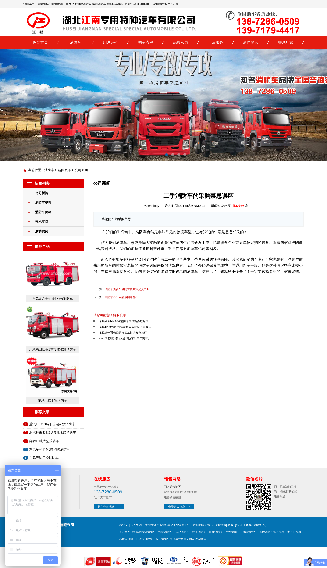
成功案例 (41, 231)
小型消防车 (233, 532)
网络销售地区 (172, 486)
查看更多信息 (179, 506)
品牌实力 (180, 42)
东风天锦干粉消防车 (52, 400)
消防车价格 (43, 212)
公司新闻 (81, 170)
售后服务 (215, 42)
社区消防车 (216, 532)
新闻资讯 (250, 42)
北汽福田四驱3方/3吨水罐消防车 (52, 349)
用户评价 (110, 42)
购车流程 (145, 42)
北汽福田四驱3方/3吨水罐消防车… (54, 432)
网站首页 (40, 42)
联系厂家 (285, 42)
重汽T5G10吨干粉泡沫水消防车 (52, 424)
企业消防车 (182, 532)
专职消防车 (266, 532)
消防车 (75, 42)
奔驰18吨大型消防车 (44, 441)
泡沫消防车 (165, 532)
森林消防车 (249, 532)
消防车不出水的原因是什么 (121, 297)
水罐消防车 (149, 532)
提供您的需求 (109, 506)
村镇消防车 (199, 532)
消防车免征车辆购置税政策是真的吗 (127, 289)
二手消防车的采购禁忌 (114, 219)
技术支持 (41, 222)
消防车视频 (43, 202)
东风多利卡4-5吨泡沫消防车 (52, 299)
